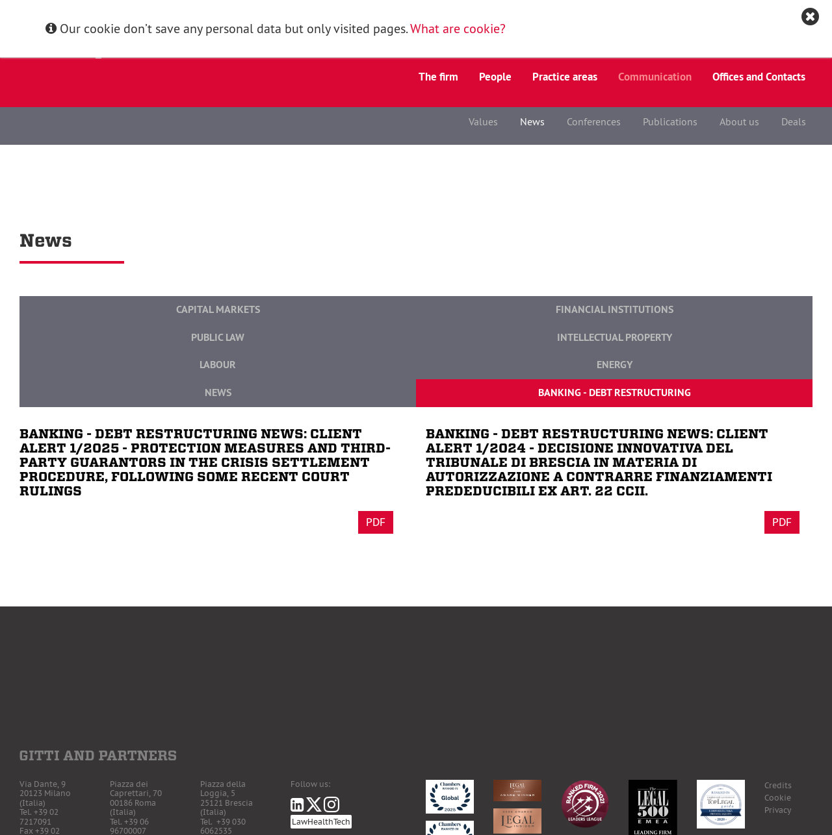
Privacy (777, 810)
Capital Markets (218, 309)
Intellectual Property (614, 337)
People (495, 76)
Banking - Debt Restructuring (614, 392)
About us (739, 121)
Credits (778, 785)
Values (483, 121)
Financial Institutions (614, 309)
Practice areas (564, 76)
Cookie (777, 798)
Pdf (375, 522)
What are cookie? (458, 28)
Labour (218, 364)
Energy (614, 364)
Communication (655, 76)
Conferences (594, 121)
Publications (670, 121)
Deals (793, 121)
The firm (438, 76)
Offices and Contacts (758, 76)
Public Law (217, 337)
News (532, 121)
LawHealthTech (321, 822)
